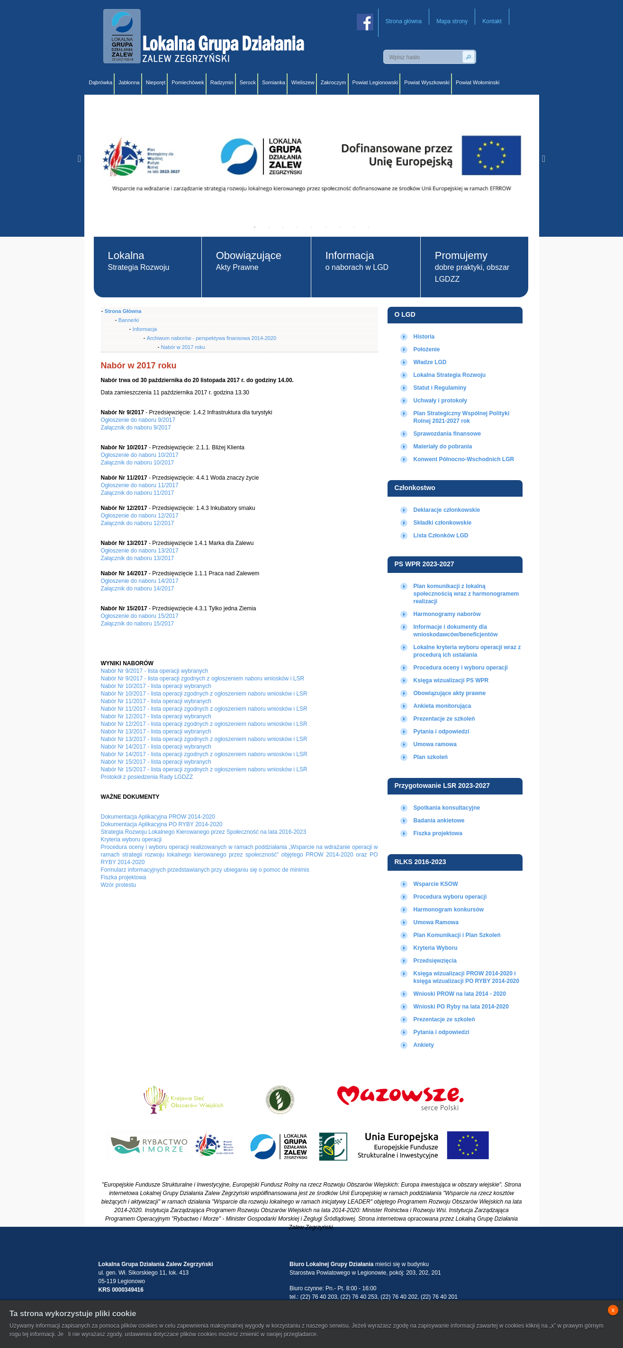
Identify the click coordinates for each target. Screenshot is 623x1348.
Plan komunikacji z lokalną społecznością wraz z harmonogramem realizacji (466, 594)
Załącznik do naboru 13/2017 (137, 558)
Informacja (145, 329)
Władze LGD (430, 362)
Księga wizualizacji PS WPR (451, 680)
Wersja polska (496, 57)
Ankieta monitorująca (442, 706)
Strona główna (404, 21)
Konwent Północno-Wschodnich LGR (464, 459)
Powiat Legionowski (375, 82)
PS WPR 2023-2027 (424, 564)
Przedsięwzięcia (435, 960)
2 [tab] (269, 227)
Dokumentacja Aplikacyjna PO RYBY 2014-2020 (162, 824)
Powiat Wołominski (477, 82)
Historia (424, 336)
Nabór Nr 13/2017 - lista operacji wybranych (156, 731)
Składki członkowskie (443, 522)
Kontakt (492, 21)
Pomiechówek (188, 82)
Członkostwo (415, 487)
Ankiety (424, 1045)
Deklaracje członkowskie (447, 510)
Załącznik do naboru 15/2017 (137, 623)
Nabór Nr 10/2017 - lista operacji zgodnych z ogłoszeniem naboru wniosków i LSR (204, 693)
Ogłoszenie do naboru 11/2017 (140, 485)
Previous (79, 158)
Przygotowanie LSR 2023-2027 (442, 785)
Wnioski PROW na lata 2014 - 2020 (460, 994)
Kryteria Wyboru (436, 948)
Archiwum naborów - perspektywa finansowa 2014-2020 (211, 338)
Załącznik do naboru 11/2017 (137, 493)
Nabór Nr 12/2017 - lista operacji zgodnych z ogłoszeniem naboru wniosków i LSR (204, 724)
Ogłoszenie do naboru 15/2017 (140, 616)
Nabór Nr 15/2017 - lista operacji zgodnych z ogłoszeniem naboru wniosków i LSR (204, 769)
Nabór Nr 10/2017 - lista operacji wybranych (156, 686)
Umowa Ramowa (436, 922)
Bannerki (128, 320)
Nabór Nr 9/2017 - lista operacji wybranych (154, 671)
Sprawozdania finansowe (447, 433)
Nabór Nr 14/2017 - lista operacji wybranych (156, 746)
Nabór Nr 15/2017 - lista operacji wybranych (156, 762)
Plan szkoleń (431, 757)
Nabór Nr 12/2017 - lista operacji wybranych (156, 716)
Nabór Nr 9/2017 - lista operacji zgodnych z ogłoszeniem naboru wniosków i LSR (203, 678)
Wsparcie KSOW (436, 884)
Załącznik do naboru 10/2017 (137, 462)
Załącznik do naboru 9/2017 (136, 427)
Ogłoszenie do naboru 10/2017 (140, 455)
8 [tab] (354, 227)
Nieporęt (156, 82)
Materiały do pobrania (443, 446)
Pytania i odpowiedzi (442, 731)
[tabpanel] (312, 158)
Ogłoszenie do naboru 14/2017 (140, 581)
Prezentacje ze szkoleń (444, 718)
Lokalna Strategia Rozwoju (450, 375)
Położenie (427, 349)
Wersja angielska (517, 57)
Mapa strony (452, 21)
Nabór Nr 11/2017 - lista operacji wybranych (156, 701)
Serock (248, 82)
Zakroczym (333, 82)
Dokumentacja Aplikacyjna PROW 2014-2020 (158, 816)
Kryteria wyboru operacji (131, 839)
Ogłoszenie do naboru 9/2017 (138, 420)
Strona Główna (123, 311)
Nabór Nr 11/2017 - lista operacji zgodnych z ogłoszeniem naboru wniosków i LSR (204, 708)
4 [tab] (297, 227)
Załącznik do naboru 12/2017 (137, 523)
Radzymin (222, 82)
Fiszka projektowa (438, 833)
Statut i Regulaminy (440, 387)
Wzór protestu (118, 885)
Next (544, 158)
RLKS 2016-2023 (420, 862)
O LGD (405, 314)
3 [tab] (283, 227)
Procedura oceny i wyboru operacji (461, 667)
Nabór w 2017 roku (183, 347)
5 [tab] (311, 227)
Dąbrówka (101, 82)
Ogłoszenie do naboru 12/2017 (140, 515)
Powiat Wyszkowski (427, 82)
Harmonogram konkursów (449, 909)
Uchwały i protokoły (440, 400)
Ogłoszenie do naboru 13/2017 (140, 550)
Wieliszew (303, 82)
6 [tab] (326, 227)
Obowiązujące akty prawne (450, 693)
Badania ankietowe (439, 820)
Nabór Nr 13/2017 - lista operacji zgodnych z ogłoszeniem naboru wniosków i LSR (204, 739)
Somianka (273, 82)
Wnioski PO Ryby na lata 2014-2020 (461, 1006)
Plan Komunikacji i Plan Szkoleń (457, 935)
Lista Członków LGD (441, 535)
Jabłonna (129, 82)
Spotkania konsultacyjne (447, 807)
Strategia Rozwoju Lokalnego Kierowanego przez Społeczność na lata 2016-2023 (204, 832)
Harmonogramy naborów (447, 614)
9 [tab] (368, 227)
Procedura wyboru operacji (450, 896)
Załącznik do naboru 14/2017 (137, 588)
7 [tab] (340, 227)
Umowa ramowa (435, 744)
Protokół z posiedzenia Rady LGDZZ (147, 777)
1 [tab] (255, 227)
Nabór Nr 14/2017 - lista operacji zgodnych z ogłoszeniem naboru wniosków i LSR (204, 754)
